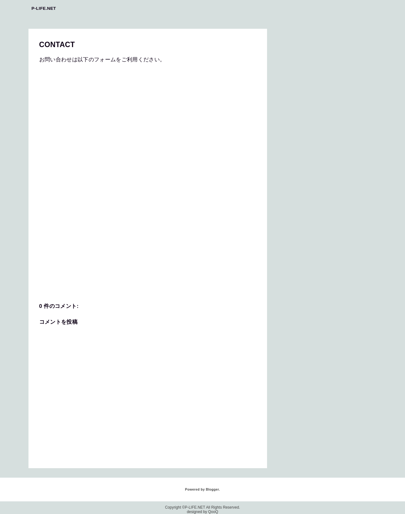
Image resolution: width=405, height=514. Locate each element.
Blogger (212, 489)
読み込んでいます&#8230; (140, 171)
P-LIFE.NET (44, 8)
